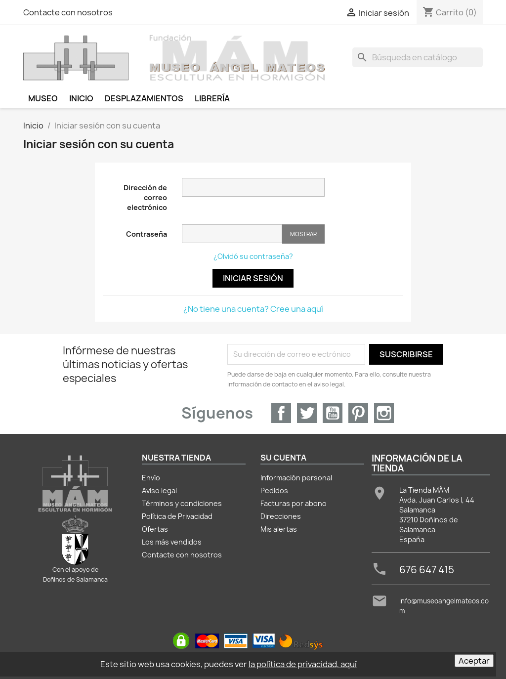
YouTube (332, 413)
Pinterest (358, 413)
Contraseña (146, 234)
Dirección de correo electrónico (145, 197)
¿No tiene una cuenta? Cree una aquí (253, 308)
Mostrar (303, 234)
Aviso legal (159, 490)
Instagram (384, 413)
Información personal (296, 477)
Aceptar (474, 660)
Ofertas (155, 529)
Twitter (307, 413)
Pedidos (274, 490)
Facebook (281, 413)
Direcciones (280, 516)
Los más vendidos (172, 542)
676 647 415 (426, 569)
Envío (151, 477)
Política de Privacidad (177, 516)
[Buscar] (417, 57)
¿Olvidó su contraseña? (253, 256)
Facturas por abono (293, 503)
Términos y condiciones (182, 503)
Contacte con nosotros (68, 12)
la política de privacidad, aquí (303, 664)
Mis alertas (278, 529)
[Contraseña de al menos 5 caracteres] (232, 233)
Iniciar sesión (253, 278)
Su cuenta (283, 457)
